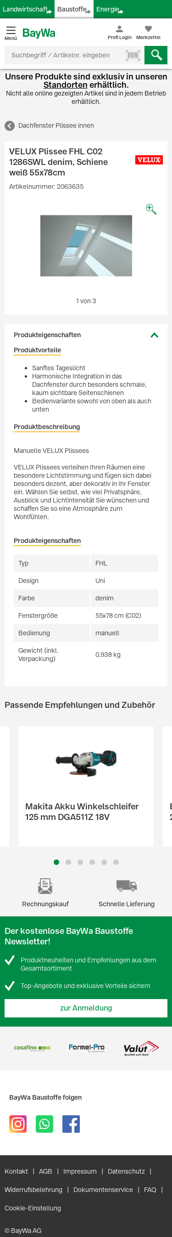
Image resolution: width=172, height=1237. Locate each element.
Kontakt (16, 1171)
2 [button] (68, 862)
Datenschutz (126, 1171)
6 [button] (116, 862)
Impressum (80, 1171)
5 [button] (104, 862)
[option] (86, 246)
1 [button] (56, 862)
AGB (45, 1171)
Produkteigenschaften (47, 335)
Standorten (66, 84)
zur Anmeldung (86, 1008)
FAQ (150, 1190)
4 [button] (92, 862)
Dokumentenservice (103, 1190)
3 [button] (80, 862)
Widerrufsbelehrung (33, 1190)
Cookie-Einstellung (33, 1208)
